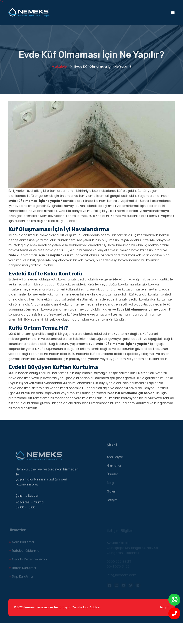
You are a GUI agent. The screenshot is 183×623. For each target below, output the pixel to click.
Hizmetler (114, 467)
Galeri (111, 493)
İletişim (112, 501)
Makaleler (60, 67)
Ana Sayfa (115, 458)
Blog (110, 484)
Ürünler (112, 476)
